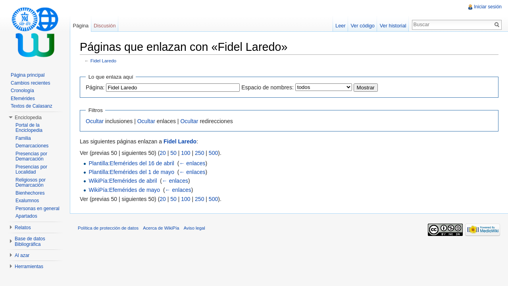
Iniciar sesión (488, 7)
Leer (340, 26)
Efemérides (23, 98)
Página (81, 26)
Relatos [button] (23, 227)
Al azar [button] (22, 255)
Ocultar (95, 121)
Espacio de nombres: (267, 87)
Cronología (22, 90)
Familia (23, 138)
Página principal (27, 75)
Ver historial (393, 26)
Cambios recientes (30, 83)
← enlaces (192, 163)
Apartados (26, 216)
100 (185, 153)
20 (163, 153)
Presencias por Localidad (31, 169)
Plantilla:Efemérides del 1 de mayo (131, 172)
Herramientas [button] (29, 266)
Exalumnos (27, 200)
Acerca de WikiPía (161, 228)
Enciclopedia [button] (28, 117)
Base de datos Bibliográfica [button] (30, 241)
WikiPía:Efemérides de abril (123, 181)
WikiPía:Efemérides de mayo (124, 190)
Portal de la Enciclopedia (28, 127)
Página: (95, 87)
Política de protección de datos (108, 228)
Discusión (104, 26)
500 (213, 153)
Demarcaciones (31, 146)
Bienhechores (29, 193)
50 (173, 153)
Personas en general (37, 208)
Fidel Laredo (103, 60)
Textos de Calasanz (31, 106)
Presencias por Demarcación (31, 156)
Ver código (362, 26)
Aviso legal (194, 228)
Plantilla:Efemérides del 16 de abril (131, 163)
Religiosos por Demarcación (30, 182)
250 (199, 153)
